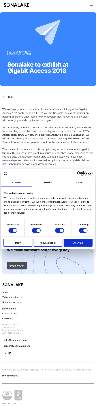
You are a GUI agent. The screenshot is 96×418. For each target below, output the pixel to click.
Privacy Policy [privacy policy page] (10, 375)
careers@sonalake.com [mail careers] (17, 345)
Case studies (9, 313)
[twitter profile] (4, 353)
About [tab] (79, 182)
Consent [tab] (16, 182)
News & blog (9, 308)
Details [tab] (48, 182)
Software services (12, 302)
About (5, 292)
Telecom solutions (12, 297)
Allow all (78, 242)
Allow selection (48, 242)
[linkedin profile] (9, 353)
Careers (6, 318)
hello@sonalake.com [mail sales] (15, 340)
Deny (18, 242)
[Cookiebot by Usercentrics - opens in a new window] (79, 173)
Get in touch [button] (16, 265)
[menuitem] (16, 5)
